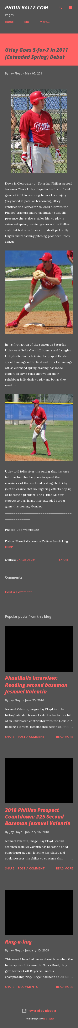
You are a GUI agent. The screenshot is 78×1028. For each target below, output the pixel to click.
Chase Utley (26, 560)
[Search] (60, 7)
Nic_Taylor (48, 1018)
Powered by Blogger (39, 1011)
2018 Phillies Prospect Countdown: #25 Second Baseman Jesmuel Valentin (38, 816)
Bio (26, 22)
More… (45, 22)
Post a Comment (18, 592)
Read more (64, 737)
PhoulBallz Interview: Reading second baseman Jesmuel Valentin (36, 685)
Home (9, 22)
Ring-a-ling (18, 941)
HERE (9, 547)
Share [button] (63, 560)
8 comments (28, 987)
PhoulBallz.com (26, 7)
